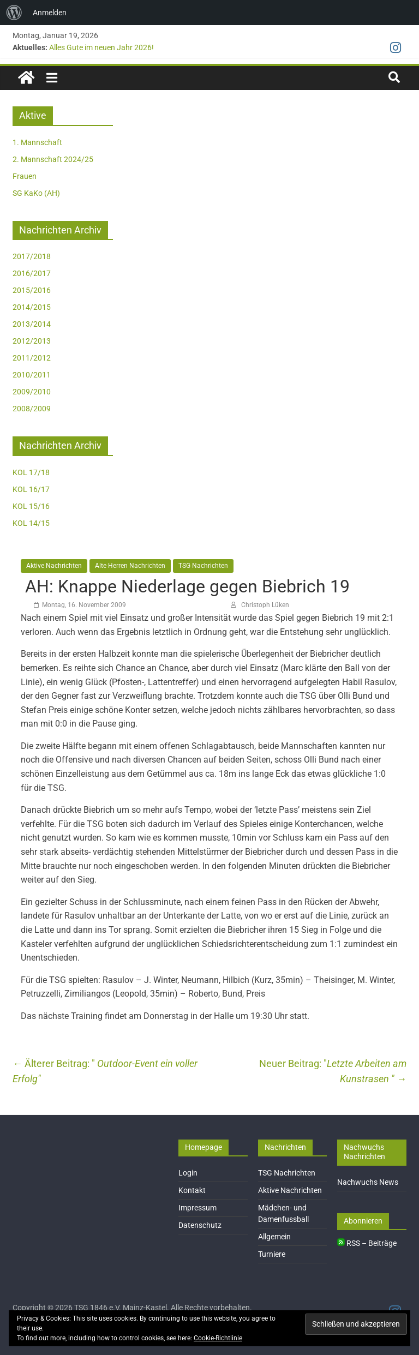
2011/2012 (32, 357)
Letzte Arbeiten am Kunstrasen (366, 1071)
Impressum (197, 1207)
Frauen (25, 176)
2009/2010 (32, 391)
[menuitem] (14, 12)
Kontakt (192, 1190)
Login (187, 1172)
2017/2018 (32, 256)
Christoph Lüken (265, 605)
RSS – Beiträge (367, 1243)
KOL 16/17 (31, 489)
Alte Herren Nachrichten (130, 565)
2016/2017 (32, 273)
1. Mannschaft (37, 142)
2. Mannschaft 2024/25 (53, 159)
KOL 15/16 (31, 506)
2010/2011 (32, 374)
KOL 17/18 (31, 472)
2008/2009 (32, 408)
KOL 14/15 (31, 523)
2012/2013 (32, 341)
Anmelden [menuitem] (50, 12)
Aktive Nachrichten (54, 565)
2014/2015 (32, 307)
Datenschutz (200, 1225)
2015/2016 (32, 290)
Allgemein (274, 1236)
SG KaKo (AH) (36, 193)
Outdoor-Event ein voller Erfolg (105, 1071)
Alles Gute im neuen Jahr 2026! (101, 47)
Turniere (271, 1254)
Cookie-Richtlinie (218, 1338)
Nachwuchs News (367, 1182)
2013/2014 (32, 324)
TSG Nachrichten (203, 565)
